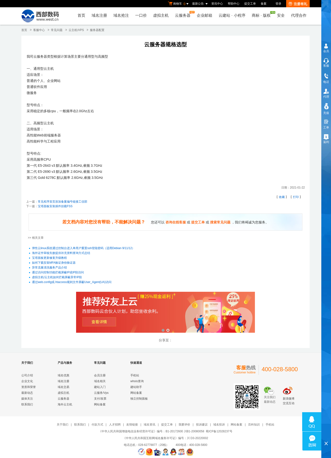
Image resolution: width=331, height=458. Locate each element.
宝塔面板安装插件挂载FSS (55, 206)
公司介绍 (27, 375)
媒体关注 (27, 398)
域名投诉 (219, 424)
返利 (326, 142)
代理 (326, 96)
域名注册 (99, 15)
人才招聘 (115, 424)
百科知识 (254, 424)
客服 (326, 65)
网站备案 (100, 404)
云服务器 (184, 14)
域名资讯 (149, 424)
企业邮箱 (204, 15)
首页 (81, 15)
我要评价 (184, 424)
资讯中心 (217, 3)
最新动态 (27, 393)
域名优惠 (63, 375)
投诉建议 (202, 424)
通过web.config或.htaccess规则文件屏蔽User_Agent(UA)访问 (71, 282)
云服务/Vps (101, 393)
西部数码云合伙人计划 (165, 313)
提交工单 (250, 3)
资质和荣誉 (28, 387)
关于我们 (62, 424)
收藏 (282, 197)
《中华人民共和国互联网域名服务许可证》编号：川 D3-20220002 (165, 438)
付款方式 (97, 424)
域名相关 (100, 381)
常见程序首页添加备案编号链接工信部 (62, 201)
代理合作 (299, 15)
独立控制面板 (139, 398)
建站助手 (136, 387)
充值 (326, 113)
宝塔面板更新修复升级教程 (49, 258)
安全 (281, 15)
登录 (278, 3)
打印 (296, 197)
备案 (264, 3)
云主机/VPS (76, 30)
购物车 (179, 3)
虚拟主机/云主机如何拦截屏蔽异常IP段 (57, 277)
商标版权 (262, 14)
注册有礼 (298, 4)
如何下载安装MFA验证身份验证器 (54, 263)
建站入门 (100, 387)
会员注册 (100, 375)
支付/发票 (100, 398)
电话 (326, 82)
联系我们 (27, 404)
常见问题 (57, 30)
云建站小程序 (232, 15)
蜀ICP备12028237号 (219, 431)
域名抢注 (121, 15)
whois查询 (137, 381)
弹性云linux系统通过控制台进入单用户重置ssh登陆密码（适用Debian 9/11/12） (83, 248)
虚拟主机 (161, 15)
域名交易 (63, 387)
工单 (326, 127)
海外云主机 (65, 404)
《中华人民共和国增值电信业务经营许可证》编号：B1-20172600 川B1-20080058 (151, 431)
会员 (326, 51)
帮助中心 (233, 3)
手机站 (134, 375)
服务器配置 (97, 30)
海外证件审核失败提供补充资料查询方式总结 (61, 253)
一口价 (141, 15)
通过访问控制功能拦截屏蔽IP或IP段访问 (58, 272)
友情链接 (132, 424)
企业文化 (27, 381)
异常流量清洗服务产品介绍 (49, 267)
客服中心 (39, 30)
